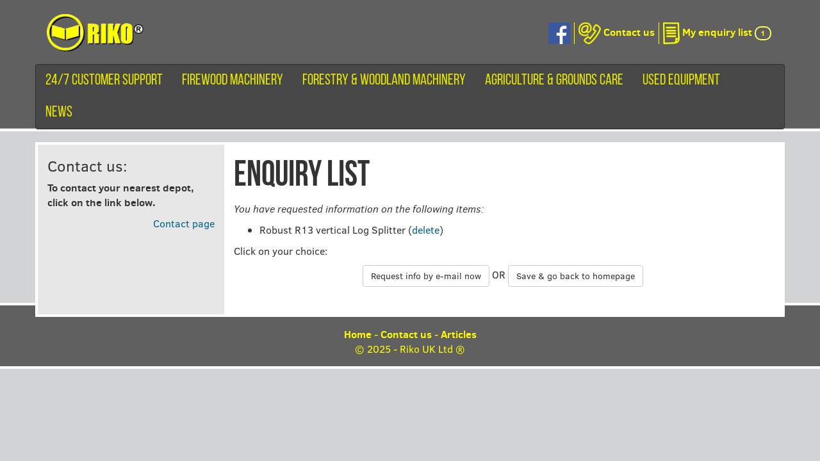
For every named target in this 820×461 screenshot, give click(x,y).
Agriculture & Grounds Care (554, 80)
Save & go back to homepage (575, 276)
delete (425, 229)
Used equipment (681, 80)
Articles (459, 334)
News (58, 112)
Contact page (184, 223)
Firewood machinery (232, 80)
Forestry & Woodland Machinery (384, 80)
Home (358, 334)
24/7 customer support (104, 80)
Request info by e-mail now (426, 276)
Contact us (406, 334)
